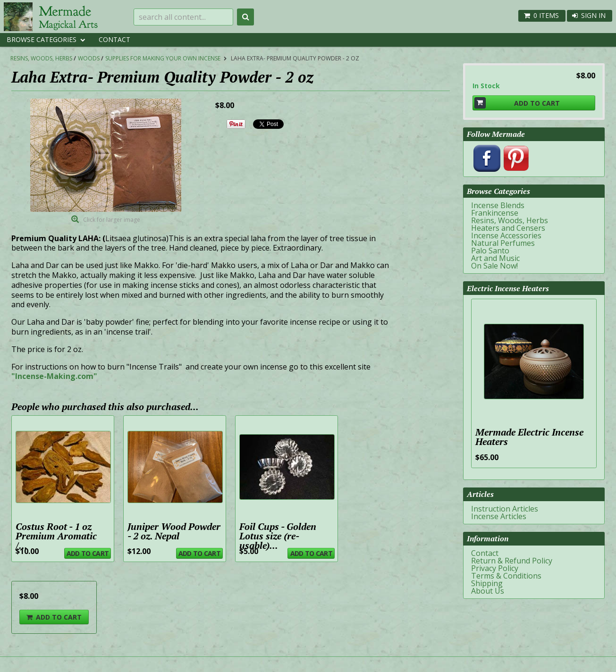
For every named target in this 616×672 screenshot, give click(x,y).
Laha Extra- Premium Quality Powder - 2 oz (295, 58)
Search (245, 16)
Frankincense (494, 213)
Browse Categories (41, 39)
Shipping (487, 583)
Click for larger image (111, 220)
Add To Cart (88, 553)
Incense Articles (498, 516)
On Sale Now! (494, 265)
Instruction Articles (504, 509)
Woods (89, 58)
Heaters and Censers (508, 228)
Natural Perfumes (503, 243)
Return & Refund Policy (511, 560)
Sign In (593, 15)
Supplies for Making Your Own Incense (162, 58)
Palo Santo (490, 250)
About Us (487, 591)
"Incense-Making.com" (54, 376)
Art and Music (495, 258)
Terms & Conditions (506, 576)
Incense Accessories (506, 235)
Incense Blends (497, 205)
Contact (114, 39)
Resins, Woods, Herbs (41, 58)
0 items (546, 15)
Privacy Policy (494, 568)
